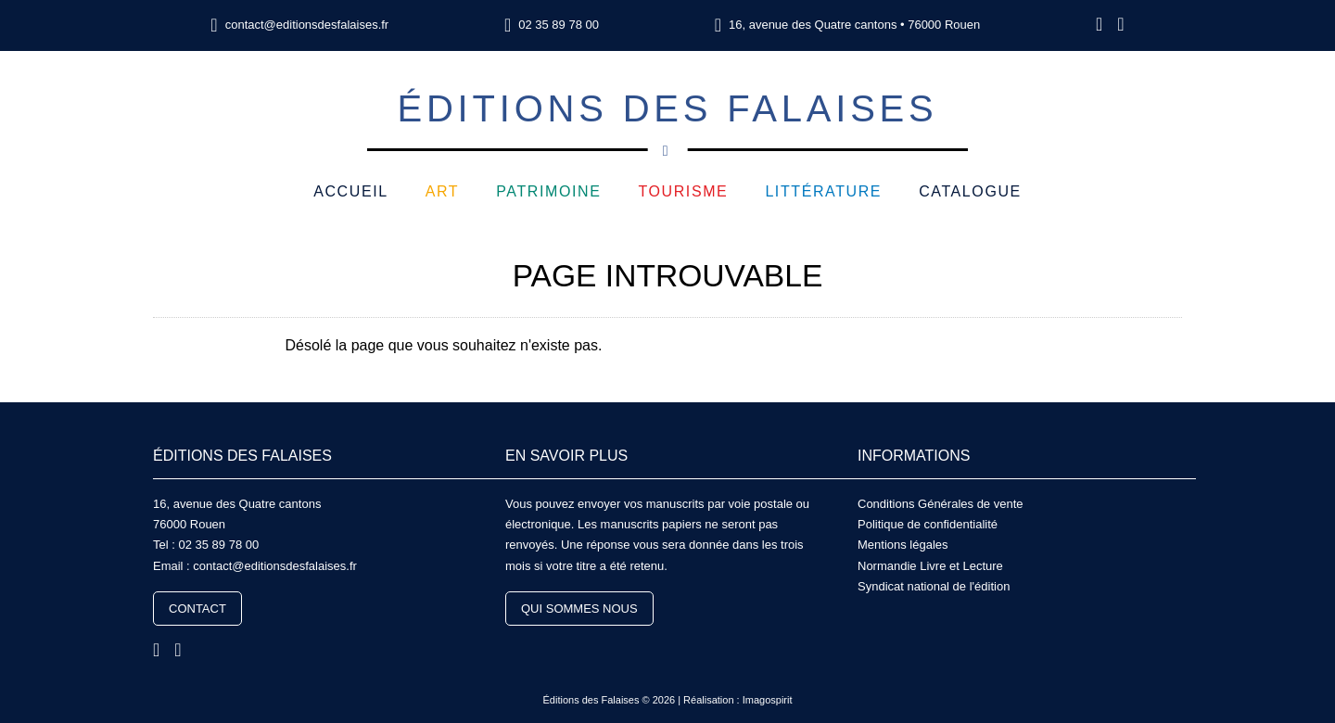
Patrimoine (548, 191)
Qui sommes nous (579, 608)
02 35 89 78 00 (558, 25)
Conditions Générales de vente (941, 504)
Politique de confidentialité (928, 524)
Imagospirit (768, 699)
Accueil (350, 191)
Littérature (823, 191)
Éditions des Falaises (667, 119)
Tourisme (683, 191)
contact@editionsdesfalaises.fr (307, 25)
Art (443, 191)
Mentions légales (903, 545)
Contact (197, 608)
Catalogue (970, 191)
